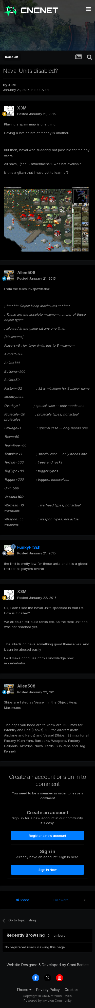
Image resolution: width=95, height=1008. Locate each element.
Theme (23, 989)
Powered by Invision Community (48, 1000)
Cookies (72, 989)
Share (22, 900)
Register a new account (47, 836)
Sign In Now (48, 870)
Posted (36, 114)
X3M (12, 85)
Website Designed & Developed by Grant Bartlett (48, 965)
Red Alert (41, 90)
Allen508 (26, 272)
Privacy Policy (48, 989)
